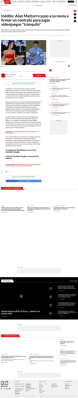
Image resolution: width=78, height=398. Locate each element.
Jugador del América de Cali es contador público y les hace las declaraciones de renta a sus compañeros (23, 165)
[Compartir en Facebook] (75, 14)
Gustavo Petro (55, 110)
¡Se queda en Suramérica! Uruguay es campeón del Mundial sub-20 (22, 132)
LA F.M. (40, 344)
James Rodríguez (30, 205)
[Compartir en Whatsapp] (75, 21)
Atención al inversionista (17, 350)
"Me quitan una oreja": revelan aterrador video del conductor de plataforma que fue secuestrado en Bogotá (59, 80)
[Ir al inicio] (7, 2)
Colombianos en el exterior (59, 205)
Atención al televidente (19, 342)
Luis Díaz (3, 205)
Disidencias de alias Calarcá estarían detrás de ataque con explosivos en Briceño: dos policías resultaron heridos (67, 243)
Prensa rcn (17, 347)
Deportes (7, 10)
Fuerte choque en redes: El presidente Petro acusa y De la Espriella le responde (61, 113)
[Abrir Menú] (2, 1)
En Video (7, 237)
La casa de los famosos (34, 310)
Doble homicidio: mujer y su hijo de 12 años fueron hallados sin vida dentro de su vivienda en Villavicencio (67, 268)
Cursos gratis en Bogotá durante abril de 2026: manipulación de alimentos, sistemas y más (68, 318)
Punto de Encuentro (61, 1)
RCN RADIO (41, 343)
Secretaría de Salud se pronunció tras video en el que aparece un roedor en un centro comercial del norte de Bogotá (61, 105)
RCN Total (41, 341)
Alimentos (62, 295)
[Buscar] (76, 1)
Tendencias (48, 1)
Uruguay (6, 171)
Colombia (14, 1)
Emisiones (4, 5)
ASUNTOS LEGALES (54, 341)
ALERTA (40, 346)
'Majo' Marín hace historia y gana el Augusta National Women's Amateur (64, 208)
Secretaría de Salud (56, 102)
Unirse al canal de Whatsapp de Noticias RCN (23, 83)
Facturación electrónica (28, 341)
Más (73, 237)
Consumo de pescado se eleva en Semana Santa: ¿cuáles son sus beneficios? (67, 298)
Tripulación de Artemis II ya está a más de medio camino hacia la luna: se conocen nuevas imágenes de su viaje (67, 252)
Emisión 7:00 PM (72, 5)
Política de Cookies (46, 354)
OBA (26, 347)
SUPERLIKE (67, 343)
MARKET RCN (67, 344)
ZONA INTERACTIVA (68, 341)
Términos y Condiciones (56, 354)
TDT (45, 340)
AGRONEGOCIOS (54, 343)
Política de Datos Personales (36, 354)
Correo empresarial (19, 346)
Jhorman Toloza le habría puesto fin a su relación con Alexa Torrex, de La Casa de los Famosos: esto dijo (41, 314)
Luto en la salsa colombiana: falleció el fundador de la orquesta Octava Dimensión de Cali (61, 96)
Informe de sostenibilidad (28, 343)
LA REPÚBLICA (53, 340)
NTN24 (40, 340)
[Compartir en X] (75, 18)
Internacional (21, 1)
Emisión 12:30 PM (39, 5)
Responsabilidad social (19, 340)
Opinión (53, 1)
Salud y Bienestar (35, 1)
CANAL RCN (71, 1)
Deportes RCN (28, 1)
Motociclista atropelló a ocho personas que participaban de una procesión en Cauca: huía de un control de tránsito (67, 260)
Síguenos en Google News (24, 180)
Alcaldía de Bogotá (64, 315)
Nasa (61, 305)
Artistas (54, 93)
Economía (43, 1)
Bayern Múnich (55, 86)
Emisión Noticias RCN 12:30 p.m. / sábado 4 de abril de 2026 (20, 269)
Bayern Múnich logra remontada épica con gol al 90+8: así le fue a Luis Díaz (61, 89)
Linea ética (28, 346)
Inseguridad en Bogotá (54, 77)
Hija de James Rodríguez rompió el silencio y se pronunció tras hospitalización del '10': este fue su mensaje (38, 209)
